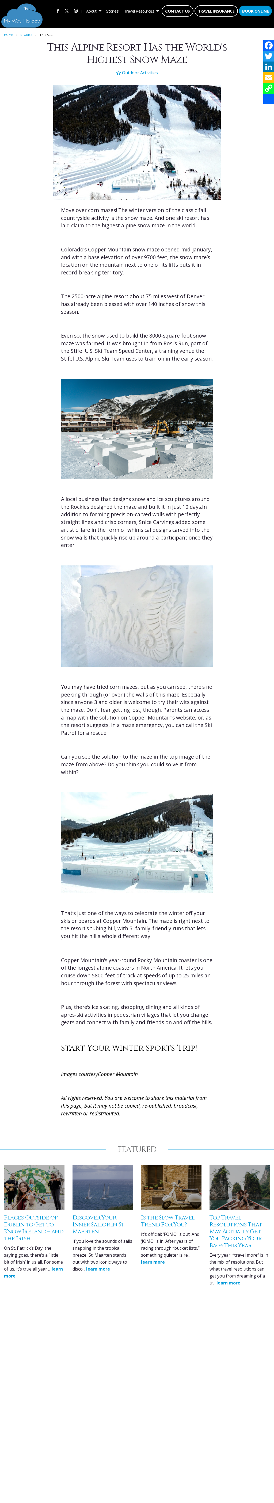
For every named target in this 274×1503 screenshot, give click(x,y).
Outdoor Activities (137, 71)
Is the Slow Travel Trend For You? (168, 1220)
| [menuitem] (82, 11)
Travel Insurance (216, 11)
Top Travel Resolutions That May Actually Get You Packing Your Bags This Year (236, 1230)
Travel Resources (139, 11)
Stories (112, 11)
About (91, 11)
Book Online (255, 11)
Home (8, 33)
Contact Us (177, 11)
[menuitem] (58, 11)
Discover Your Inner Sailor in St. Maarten (99, 1223)
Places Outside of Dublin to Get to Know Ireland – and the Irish (33, 1227)
